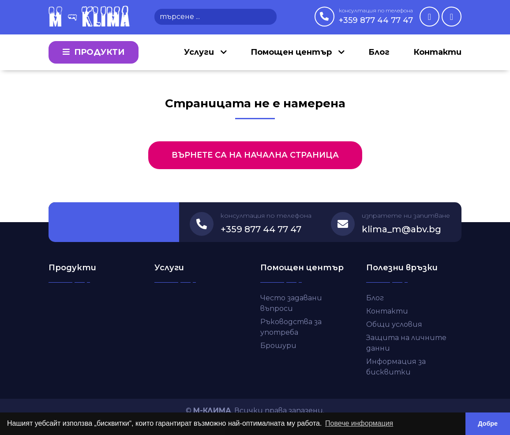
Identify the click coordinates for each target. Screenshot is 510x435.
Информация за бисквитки (396, 366)
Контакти (437, 52)
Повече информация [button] (359, 423)
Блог (379, 52)
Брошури (278, 345)
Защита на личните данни (406, 342)
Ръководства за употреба (291, 327)
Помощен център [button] (292, 52)
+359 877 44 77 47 (376, 16)
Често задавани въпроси (291, 303)
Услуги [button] (200, 52)
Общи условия (394, 324)
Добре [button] (488, 423)
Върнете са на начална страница (255, 155)
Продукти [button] (93, 52)
